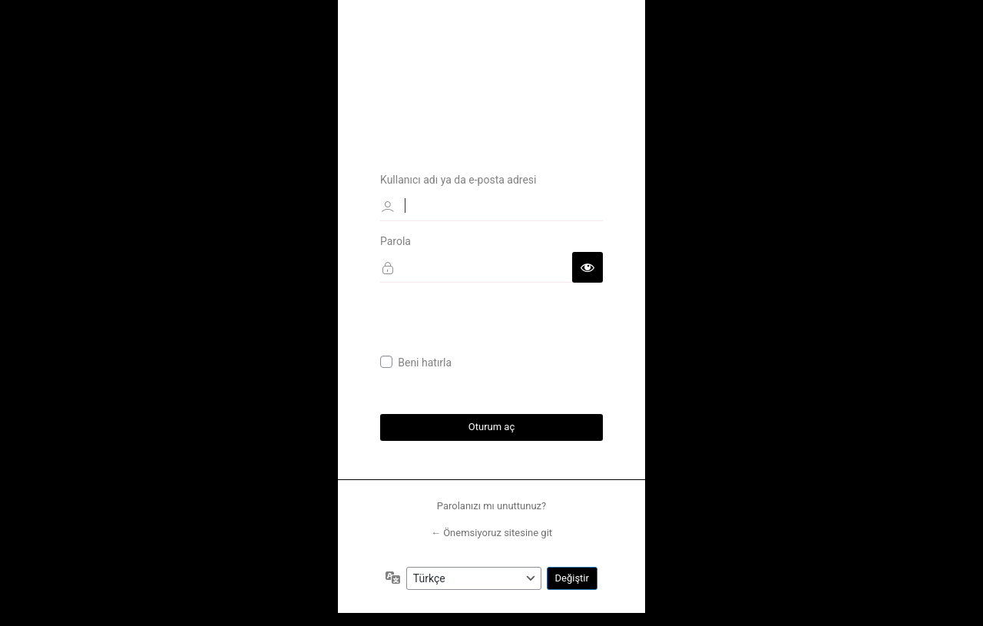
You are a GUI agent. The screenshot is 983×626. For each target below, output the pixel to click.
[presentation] (497, 325)
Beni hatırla (425, 362)
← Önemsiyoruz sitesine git (491, 533)
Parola (395, 240)
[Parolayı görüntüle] (587, 266)
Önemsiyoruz (491, 67)
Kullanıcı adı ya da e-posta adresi (458, 179)
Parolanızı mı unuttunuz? (491, 506)
